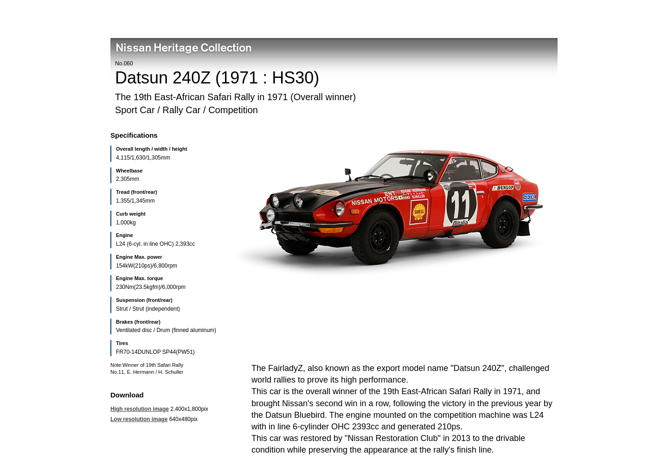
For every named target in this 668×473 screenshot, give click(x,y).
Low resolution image (138, 419)
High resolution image (139, 409)
